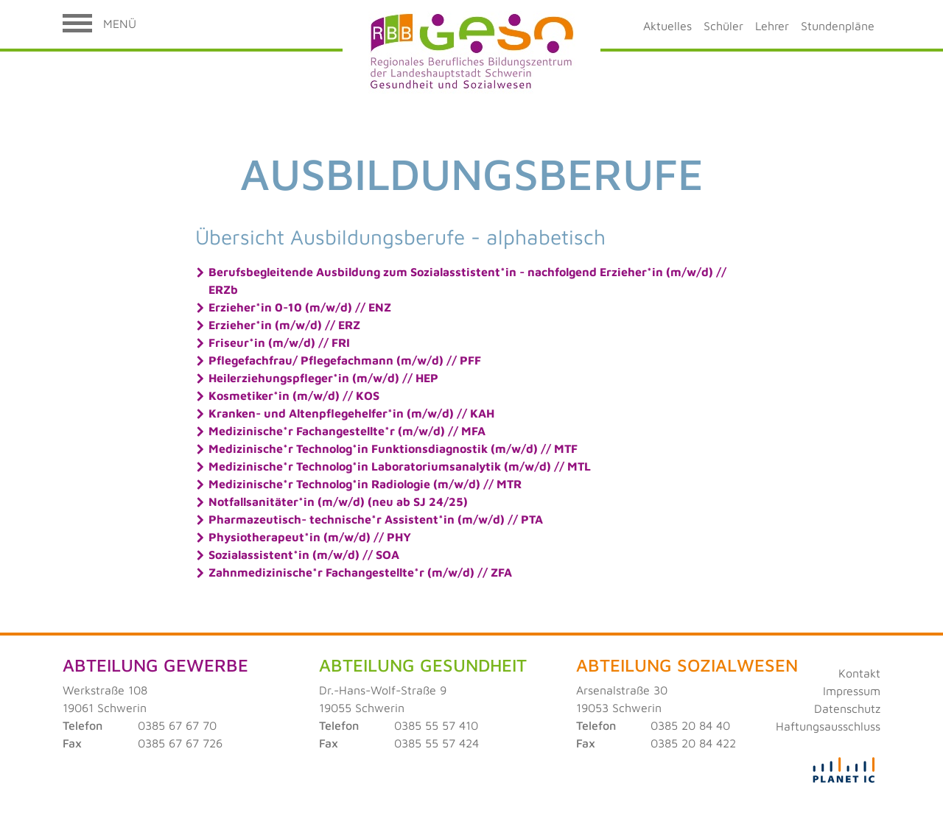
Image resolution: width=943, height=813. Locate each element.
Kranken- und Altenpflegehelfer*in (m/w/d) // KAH (351, 413)
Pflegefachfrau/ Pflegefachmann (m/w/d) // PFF (344, 360)
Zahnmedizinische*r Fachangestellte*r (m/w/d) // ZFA (360, 572)
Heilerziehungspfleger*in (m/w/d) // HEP (323, 377)
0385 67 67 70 (177, 725)
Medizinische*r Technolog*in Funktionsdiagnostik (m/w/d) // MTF (393, 448)
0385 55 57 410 (436, 725)
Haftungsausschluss (828, 726)
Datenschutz (847, 708)
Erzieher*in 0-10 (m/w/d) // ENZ (299, 307)
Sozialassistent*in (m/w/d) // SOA (303, 554)
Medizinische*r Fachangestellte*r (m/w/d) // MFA (346, 430)
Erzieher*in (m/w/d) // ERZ (284, 324)
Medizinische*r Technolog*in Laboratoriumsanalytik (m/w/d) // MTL (399, 466)
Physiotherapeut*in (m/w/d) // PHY (309, 536)
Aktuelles (667, 25)
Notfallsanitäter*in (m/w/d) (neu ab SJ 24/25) (338, 501)
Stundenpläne (837, 25)
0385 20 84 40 (690, 725)
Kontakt (859, 673)
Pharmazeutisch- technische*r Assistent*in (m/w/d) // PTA (375, 519)
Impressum (851, 690)
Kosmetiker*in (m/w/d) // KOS (293, 395)
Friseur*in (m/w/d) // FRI (279, 342)
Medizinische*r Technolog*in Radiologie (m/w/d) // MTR (365, 483)
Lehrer (772, 25)
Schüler (723, 25)
